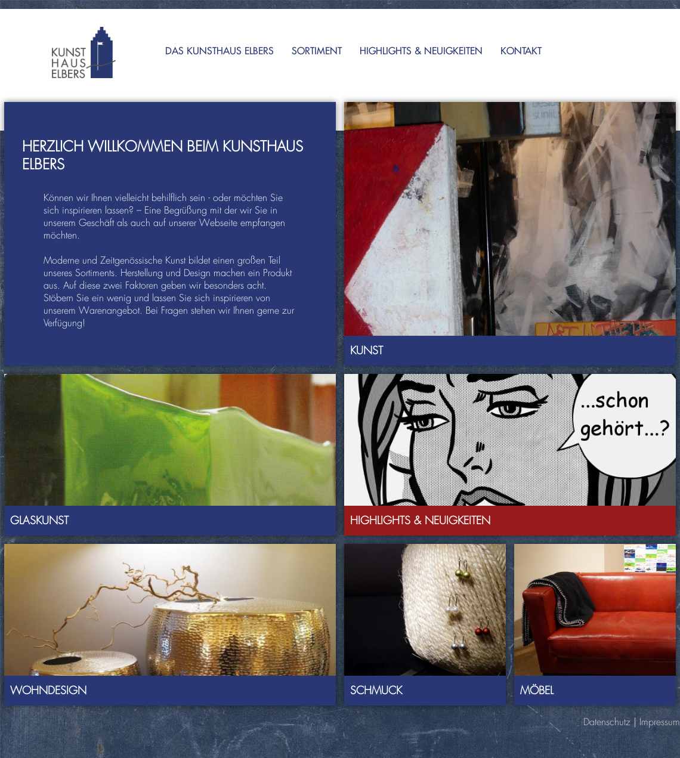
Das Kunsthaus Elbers (219, 51)
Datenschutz (606, 722)
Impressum (659, 722)
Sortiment (317, 51)
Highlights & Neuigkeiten (421, 51)
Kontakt (521, 51)
